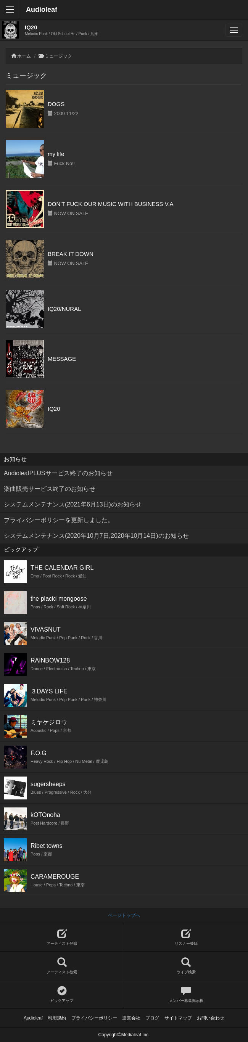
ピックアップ (62, 994)
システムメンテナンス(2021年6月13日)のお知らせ (73, 504)
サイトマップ (178, 1018)
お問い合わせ (210, 1018)
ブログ (152, 1018)
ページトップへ (124, 915)
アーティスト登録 (62, 937)
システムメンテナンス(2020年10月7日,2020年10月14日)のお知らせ (96, 535)
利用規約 (57, 1018)
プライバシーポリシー (94, 1018)
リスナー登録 (186, 937)
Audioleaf (41, 9)
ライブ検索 (186, 966)
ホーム (24, 56)
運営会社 (131, 1018)
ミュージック (58, 56)
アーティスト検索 (62, 966)
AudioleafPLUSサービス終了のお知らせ (58, 473)
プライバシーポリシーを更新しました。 (59, 520)
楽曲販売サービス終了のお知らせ (49, 489)
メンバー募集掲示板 (186, 994)
